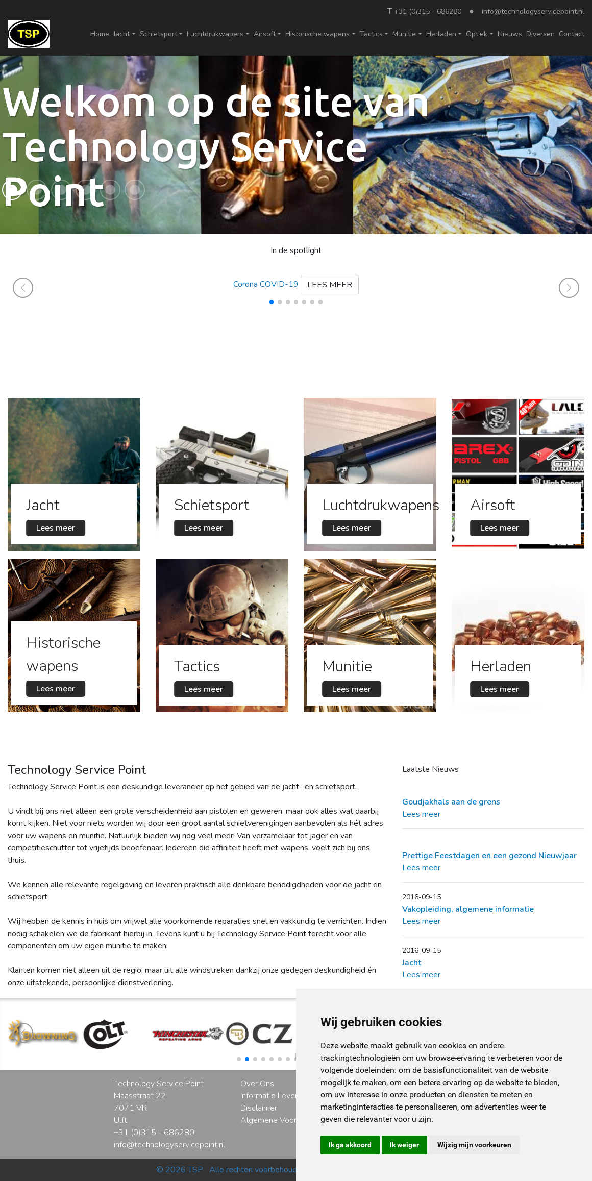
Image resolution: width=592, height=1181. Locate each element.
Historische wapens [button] (317, 34)
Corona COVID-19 (266, 284)
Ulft (120, 1120)
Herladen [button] (441, 34)
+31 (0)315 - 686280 (427, 11)
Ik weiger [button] (404, 1145)
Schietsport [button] (158, 34)
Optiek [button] (476, 34)
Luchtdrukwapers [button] (215, 34)
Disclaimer (258, 1108)
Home (99, 34)
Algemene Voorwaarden (283, 1120)
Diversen (540, 34)
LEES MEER (329, 284)
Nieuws (510, 34)
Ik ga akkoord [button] (350, 1145)
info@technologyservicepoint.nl (533, 11)
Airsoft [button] (265, 34)
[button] (12, 190)
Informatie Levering (274, 1095)
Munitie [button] (404, 34)
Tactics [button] (371, 34)
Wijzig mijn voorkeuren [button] (474, 1145)
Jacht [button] (121, 34)
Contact (571, 34)
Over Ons (257, 1083)
